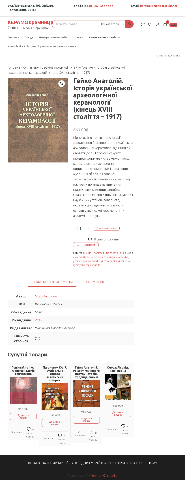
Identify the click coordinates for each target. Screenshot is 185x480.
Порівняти (16, 430)
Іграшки (78, 37)
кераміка (123, 257)
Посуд (29, 37)
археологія (79, 257)
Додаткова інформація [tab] (52, 282)
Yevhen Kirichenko (104, 475)
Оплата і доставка (168, 55)
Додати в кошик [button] (23, 416)
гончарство (94, 257)
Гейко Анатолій (46, 296)
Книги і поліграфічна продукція (46, 67)
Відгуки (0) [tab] (95, 282)
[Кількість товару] (81, 228)
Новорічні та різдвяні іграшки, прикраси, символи (42, 46)
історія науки (109, 257)
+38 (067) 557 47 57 (100, 5)
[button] (61, 83)
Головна (13, 37)
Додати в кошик (106, 228)
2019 (38, 320)
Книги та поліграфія (102, 37)
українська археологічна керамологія (95, 261)
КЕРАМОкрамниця (30, 22)
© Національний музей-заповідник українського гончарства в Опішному (92, 463)
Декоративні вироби (53, 37)
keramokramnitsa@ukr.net (158, 5)
